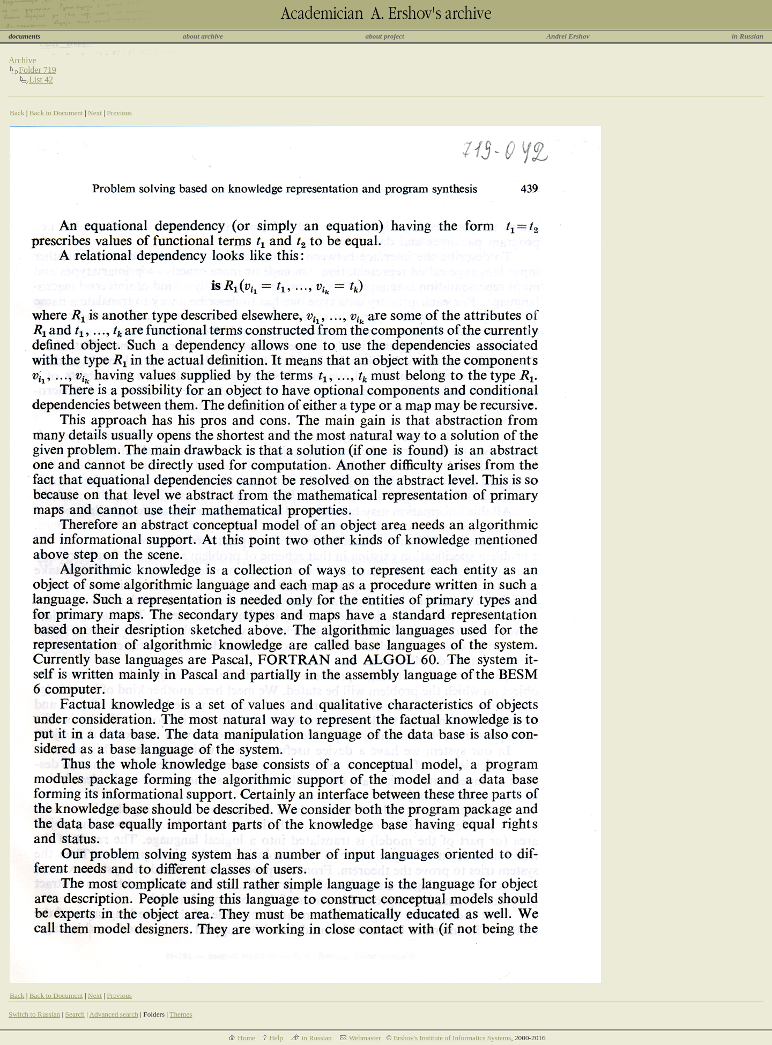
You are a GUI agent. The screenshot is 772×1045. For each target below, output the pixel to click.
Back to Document (56, 113)
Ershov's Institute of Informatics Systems (452, 1038)
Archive (22, 60)
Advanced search (113, 1014)
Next (95, 113)
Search (75, 1014)
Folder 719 (37, 69)
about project (384, 36)
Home (246, 1038)
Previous (119, 113)
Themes (180, 1014)
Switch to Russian (34, 1014)
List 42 (41, 79)
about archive (203, 36)
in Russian (747, 36)
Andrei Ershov (567, 36)
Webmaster (365, 1038)
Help (276, 1038)
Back (17, 113)
